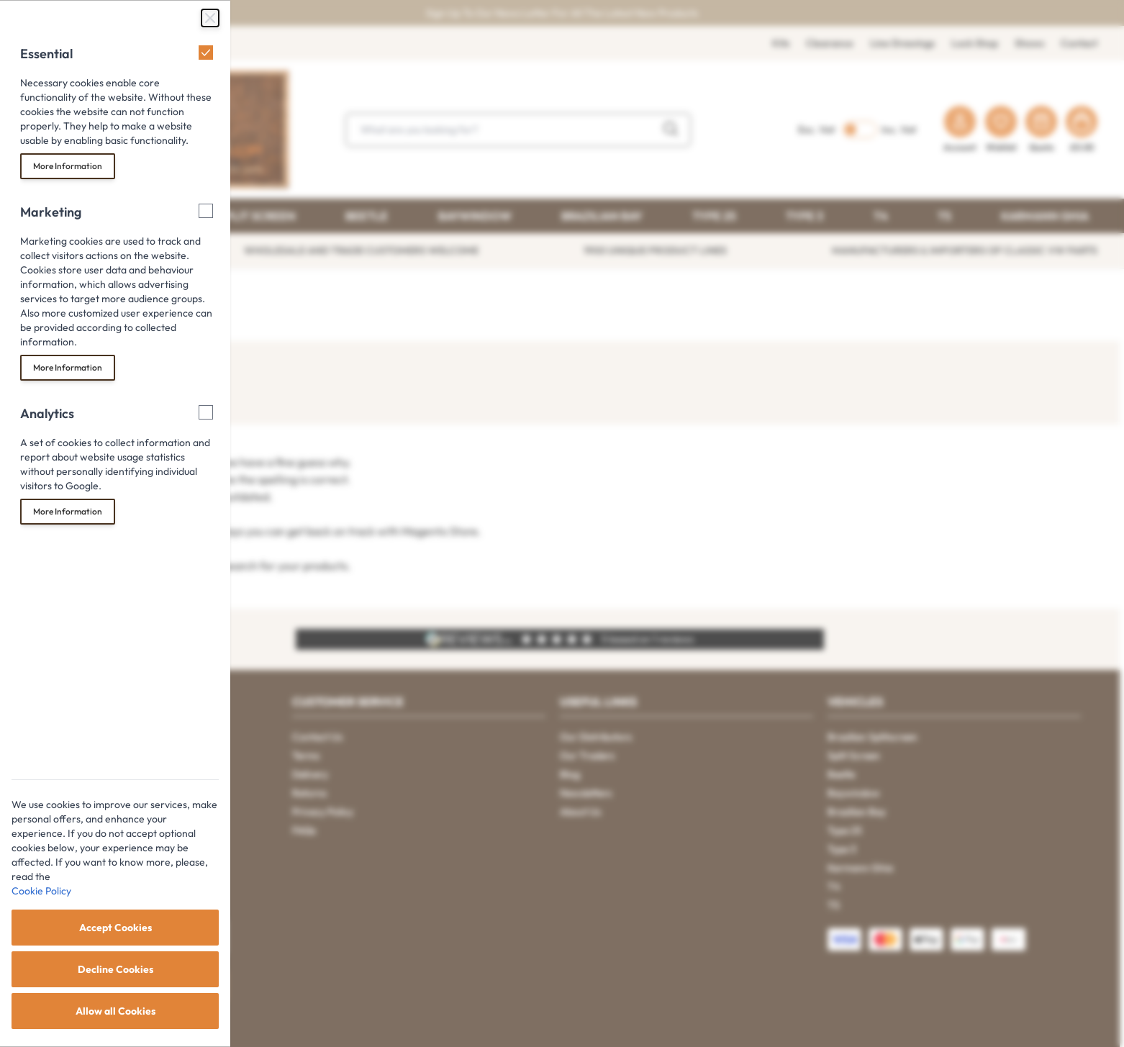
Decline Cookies (115, 969)
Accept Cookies (115, 927)
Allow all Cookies (115, 1011)
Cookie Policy (41, 890)
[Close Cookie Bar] (210, 18)
